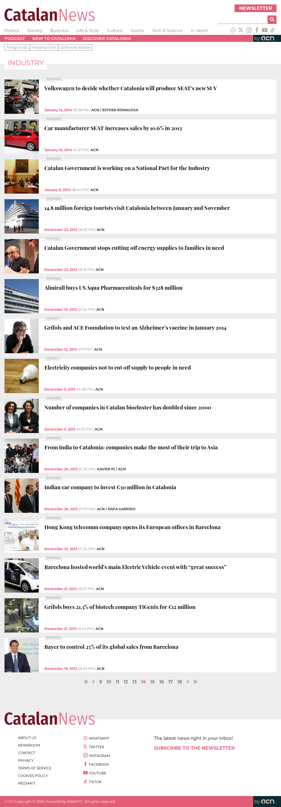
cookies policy (33, 776)
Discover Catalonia (107, 38)
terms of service (34, 768)
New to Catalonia (54, 38)
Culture (115, 30)
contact (26, 753)
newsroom (29, 745)
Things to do (17, 47)
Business (59, 30)
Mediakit (26, 783)
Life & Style (87, 30)
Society (34, 30)
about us (27, 738)
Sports (137, 30)
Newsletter (255, 8)
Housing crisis (44, 47)
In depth (200, 30)
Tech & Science (167, 30)
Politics (11, 30)
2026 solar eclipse (75, 47)
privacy (26, 760)
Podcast (14, 38)
